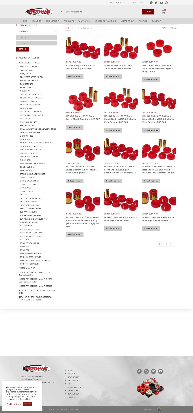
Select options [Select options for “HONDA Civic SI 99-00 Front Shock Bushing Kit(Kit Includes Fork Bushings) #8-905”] (151, 130)
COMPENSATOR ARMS (29, 101)
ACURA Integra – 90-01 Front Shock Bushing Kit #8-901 (80, 67)
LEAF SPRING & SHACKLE (30, 132)
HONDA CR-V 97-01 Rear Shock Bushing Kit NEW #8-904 (158, 219)
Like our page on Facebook (103, 364)
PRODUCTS (69, 21)
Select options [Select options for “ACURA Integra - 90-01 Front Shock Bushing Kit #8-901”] (74, 77)
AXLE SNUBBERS (26, 70)
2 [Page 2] (166, 244)
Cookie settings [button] (14, 404)
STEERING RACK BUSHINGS (31, 198)
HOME (24, 21)
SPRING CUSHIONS (27, 177)
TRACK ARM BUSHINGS (29, 243)
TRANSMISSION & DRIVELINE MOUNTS (35, 260)
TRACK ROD (25, 250)
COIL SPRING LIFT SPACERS (31, 98)
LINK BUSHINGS (26, 136)
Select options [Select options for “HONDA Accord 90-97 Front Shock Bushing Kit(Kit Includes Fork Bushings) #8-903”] (113, 130)
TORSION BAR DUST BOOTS (31, 236)
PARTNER (143, 21)
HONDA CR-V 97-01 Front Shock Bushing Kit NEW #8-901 (120, 219)
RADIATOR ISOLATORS (29, 153)
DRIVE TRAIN (25, 118)
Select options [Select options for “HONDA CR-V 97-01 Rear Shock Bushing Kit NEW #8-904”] (151, 228)
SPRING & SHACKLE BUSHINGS (32, 174)
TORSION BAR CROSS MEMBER (32, 233)
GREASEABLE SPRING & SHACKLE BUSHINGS (38, 129)
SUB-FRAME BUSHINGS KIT (31, 215)
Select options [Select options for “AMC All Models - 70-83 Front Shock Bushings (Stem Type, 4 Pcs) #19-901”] (151, 79)
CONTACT (156, 21)
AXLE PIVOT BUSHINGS (29, 66)
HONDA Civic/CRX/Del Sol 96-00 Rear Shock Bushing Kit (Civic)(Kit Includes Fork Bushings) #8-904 (82, 222)
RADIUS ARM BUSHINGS (30, 156)
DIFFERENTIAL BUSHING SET (31, 115)
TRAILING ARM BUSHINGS (30, 253)
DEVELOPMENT (52, 21)
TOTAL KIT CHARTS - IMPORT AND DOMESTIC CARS (37, 291)
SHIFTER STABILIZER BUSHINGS (32, 163)
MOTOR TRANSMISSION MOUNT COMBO (35, 286)
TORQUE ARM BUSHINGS (30, 229)
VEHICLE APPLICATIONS (105, 21)
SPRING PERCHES (27, 191)
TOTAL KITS (24, 239)
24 (172, 28)
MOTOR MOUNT (26, 139)
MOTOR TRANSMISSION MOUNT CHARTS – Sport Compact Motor (36, 280)
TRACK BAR (24, 246)
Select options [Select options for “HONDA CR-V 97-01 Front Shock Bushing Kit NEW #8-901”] (113, 228)
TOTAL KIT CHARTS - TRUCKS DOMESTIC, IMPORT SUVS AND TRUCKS (35, 298)
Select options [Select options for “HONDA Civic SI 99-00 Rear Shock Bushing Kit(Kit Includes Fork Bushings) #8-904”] (74, 181)
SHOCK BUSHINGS (73, 62)
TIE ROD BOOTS (26, 226)
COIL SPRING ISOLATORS (30, 94)
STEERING (24, 194)
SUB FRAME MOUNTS (28, 212)
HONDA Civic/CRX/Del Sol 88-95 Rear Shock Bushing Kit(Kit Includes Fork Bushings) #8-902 (158, 169)
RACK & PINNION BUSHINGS (31, 149)
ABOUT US (36, 21)
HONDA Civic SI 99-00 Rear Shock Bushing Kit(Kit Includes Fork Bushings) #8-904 (82, 169)
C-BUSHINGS (25, 91)
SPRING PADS (25, 188)
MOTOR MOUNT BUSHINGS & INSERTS (35, 143)
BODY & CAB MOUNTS (29, 80)
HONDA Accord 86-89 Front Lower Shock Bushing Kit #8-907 (83, 117)
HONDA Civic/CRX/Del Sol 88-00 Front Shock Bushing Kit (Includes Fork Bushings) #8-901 (120, 169)
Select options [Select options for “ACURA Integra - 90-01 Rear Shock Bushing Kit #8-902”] (113, 77)
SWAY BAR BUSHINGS (29, 222)
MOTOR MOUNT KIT (27, 268)
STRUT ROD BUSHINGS (29, 205)
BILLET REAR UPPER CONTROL (32, 77)
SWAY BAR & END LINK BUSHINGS (34, 219)
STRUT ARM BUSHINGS (29, 201)
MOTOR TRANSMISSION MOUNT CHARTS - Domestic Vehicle (36, 273)
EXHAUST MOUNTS (28, 125)
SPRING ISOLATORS (28, 184)
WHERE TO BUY (127, 21)
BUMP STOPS (25, 87)
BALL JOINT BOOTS (27, 73)
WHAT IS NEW (84, 21)
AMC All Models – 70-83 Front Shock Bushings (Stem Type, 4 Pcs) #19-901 (157, 68)
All (175, 28)
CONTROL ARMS (26, 108)
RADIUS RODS (25, 160)
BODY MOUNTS (26, 84)
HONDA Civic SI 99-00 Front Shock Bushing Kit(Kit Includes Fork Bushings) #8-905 (158, 119)
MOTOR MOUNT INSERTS (30, 146)
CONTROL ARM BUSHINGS (30, 105)
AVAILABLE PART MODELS (29, 63)
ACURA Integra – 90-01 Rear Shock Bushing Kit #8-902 (118, 67)
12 (169, 28)
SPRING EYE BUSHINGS (29, 181)
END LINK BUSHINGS (28, 122)
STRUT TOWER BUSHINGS (30, 208)
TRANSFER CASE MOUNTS (30, 257)
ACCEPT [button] (27, 404)
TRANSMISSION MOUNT (30, 264)
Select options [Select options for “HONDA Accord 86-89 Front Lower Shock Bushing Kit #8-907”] (74, 127)
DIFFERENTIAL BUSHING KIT (31, 111)
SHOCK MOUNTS (27, 170)
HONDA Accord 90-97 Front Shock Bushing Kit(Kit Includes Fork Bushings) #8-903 (120, 119)
